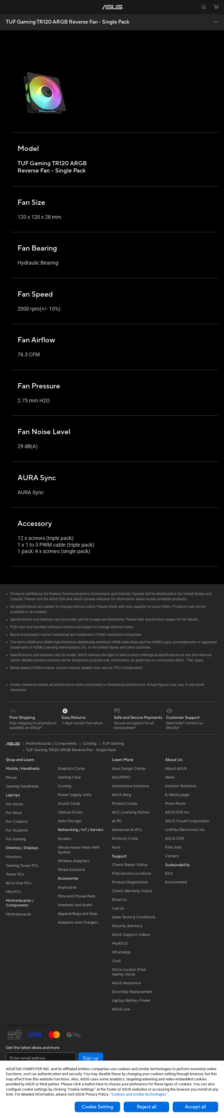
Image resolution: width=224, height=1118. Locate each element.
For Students (17, 830)
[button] (7, 7)
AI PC (117, 821)
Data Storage (69, 821)
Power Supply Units (75, 795)
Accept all (195, 1107)
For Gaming (16, 839)
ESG (169, 873)
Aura (116, 847)
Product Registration (130, 882)
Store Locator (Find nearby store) (129, 972)
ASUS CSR (174, 838)
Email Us (119, 899)
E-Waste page (177, 795)
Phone (11, 777)
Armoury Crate (125, 838)
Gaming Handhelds (22, 786)
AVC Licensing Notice (130, 812)
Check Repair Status (130, 864)
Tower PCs (15, 874)
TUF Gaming (113, 743)
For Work (14, 813)
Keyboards (67, 887)
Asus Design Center (129, 768)
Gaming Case (69, 777)
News (170, 777)
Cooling (64, 786)
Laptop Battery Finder (131, 1000)
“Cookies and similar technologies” (139, 1094)
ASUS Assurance (126, 983)
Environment (176, 882)
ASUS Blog (121, 795)
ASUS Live (121, 1009)
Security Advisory (127, 926)
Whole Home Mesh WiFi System (79, 850)
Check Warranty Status (132, 891)
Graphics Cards (71, 768)
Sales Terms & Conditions (133, 917)
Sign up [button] (91, 1058)
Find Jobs (173, 847)
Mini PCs (13, 892)
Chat (116, 961)
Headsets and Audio (75, 905)
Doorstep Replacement (132, 992)
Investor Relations (180, 786)
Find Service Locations (131, 873)
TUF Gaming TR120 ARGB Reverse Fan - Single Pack (68, 22)
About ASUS (176, 768)
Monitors (14, 857)
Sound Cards (69, 803)
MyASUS (120, 943)
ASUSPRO (121, 777)
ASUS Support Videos (131, 934)
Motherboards (18, 914)
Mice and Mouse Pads (76, 896)
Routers (64, 839)
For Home (14, 804)
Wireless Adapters (73, 861)
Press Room (175, 803)
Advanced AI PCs (127, 830)
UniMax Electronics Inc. (185, 830)
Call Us (118, 908)
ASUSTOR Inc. (177, 812)
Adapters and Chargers (78, 922)
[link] (112, 7)
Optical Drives (70, 812)
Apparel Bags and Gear (78, 913)
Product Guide (124, 803)
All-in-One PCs (18, 883)
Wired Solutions (71, 869)
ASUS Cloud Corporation (187, 821)
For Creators (17, 821)
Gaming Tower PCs (22, 865)
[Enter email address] (41, 1058)
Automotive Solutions (130, 786)
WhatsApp (121, 952)
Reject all (146, 1107)
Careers (172, 856)
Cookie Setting (97, 1107)
